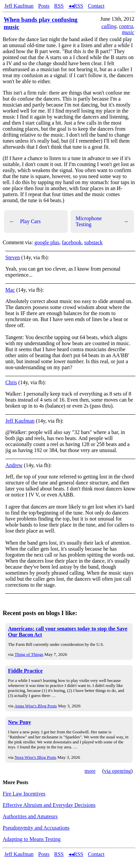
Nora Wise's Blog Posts (35, 757)
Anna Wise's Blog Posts (35, 705)
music (128, 32)
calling (109, 26)
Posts (43, 6)
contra (126, 26)
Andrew (14, 465)
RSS (58, 6)
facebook (72, 242)
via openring (117, 771)
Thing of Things (28, 654)
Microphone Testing (102, 221)
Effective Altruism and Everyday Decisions (49, 805)
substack (93, 242)
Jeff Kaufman (18, 6)
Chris (11, 382)
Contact (96, 6)
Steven (12, 257)
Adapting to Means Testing (31, 839)
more (90, 771)
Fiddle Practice (25, 671)
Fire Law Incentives (24, 794)
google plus (46, 242)
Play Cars (25, 222)
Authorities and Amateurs (30, 816)
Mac (10, 290)
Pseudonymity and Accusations (36, 828)
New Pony (19, 722)
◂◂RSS (75, 6)
